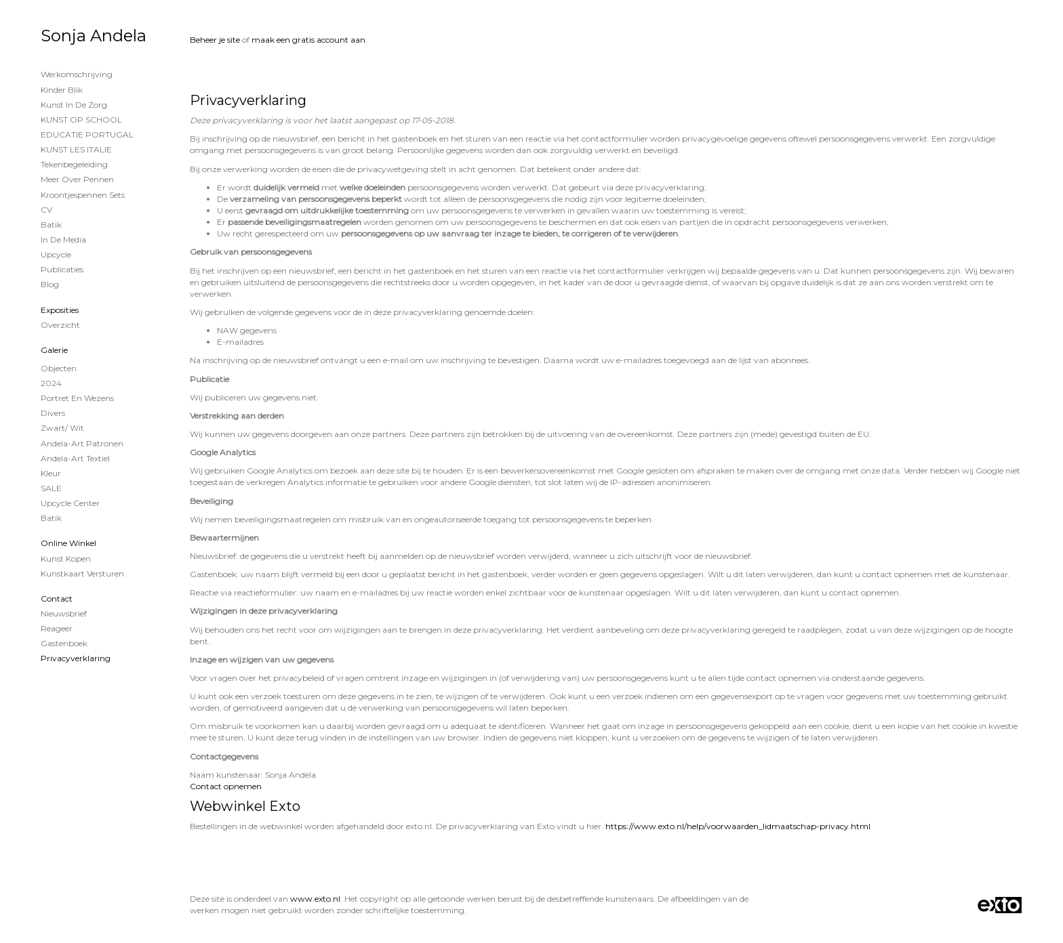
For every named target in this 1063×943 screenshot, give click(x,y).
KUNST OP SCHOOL (81, 119)
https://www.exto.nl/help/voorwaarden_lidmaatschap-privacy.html (737, 826)
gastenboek (64, 643)
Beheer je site (215, 40)
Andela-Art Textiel (75, 458)
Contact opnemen (226, 786)
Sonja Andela (93, 35)
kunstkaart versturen (82, 573)
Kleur (51, 473)
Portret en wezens (77, 398)
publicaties (62, 269)
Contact (57, 598)
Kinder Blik (62, 90)
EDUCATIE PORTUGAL (87, 134)
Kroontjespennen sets (83, 195)
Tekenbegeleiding (74, 164)
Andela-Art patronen (82, 443)
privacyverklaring (76, 658)
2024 (51, 383)
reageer (57, 628)
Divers (53, 413)
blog (50, 284)
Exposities (60, 310)
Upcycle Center (70, 503)
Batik (51, 224)
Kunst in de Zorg (74, 105)
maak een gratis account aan (308, 40)
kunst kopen (66, 558)
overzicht (60, 325)
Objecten (59, 368)
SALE (51, 488)
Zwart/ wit (62, 428)
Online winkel (68, 543)
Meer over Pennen (77, 179)
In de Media (63, 239)
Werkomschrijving (77, 74)
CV (46, 210)
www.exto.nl (315, 899)
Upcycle (56, 254)
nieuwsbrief (64, 613)
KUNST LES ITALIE (76, 149)
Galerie (54, 350)
